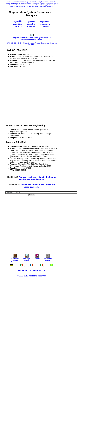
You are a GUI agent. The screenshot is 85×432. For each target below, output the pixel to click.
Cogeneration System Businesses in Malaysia (40, 6)
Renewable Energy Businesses (39, 2)
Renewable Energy (22, 2)
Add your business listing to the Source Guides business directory (37, 178)
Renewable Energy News (48, 259)
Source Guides (11, 2)
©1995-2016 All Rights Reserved (31, 276)
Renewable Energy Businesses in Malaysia (21, 5)
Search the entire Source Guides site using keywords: (38, 186)
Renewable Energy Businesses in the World (17, 23)
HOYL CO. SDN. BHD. (14, 43)
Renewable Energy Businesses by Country (45, 3)
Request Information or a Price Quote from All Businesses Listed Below (32, 39)
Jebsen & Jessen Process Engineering (36, 43)
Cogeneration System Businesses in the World (45, 23)
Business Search (26, 258)
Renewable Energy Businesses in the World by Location (31, 2)
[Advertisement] (26, 95)
